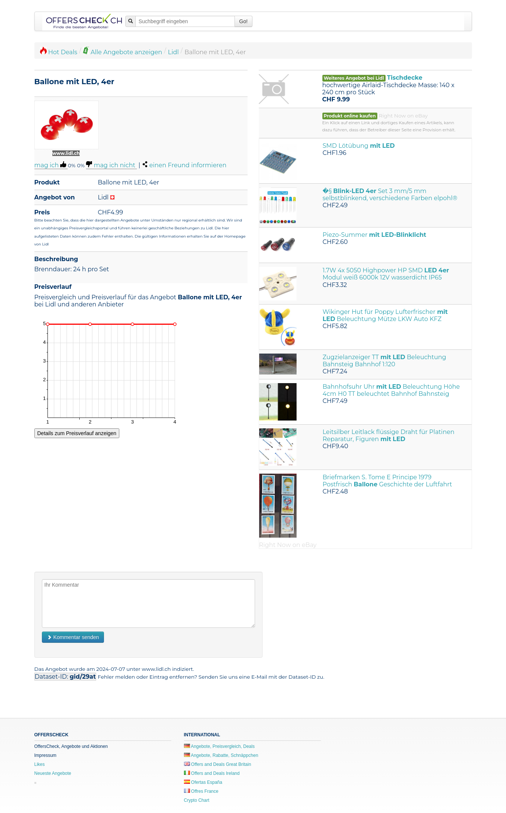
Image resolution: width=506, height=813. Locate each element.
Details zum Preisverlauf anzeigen (77, 433)
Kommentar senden (73, 637)
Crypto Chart (196, 800)
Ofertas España (203, 782)
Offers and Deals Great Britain (217, 764)
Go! (243, 21)
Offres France (201, 791)
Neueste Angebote (52, 773)
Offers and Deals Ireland (212, 773)
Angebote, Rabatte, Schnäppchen (221, 755)
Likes (39, 764)
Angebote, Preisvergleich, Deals (219, 746)
